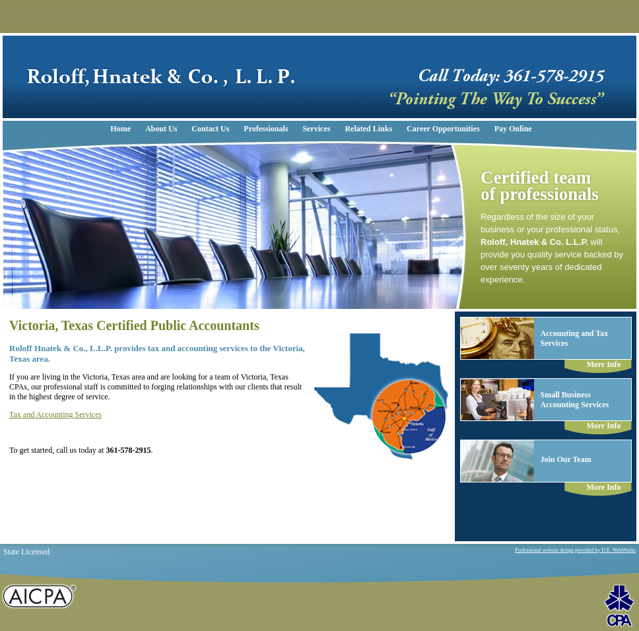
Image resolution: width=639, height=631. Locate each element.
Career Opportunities (443, 128)
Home (120, 128)
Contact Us (210, 128)
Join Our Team (566, 459)
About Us (161, 128)
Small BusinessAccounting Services (575, 399)
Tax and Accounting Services (55, 414)
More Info (603, 364)
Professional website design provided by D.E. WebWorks (575, 550)
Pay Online (513, 128)
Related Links (368, 128)
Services (316, 128)
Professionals (266, 128)
